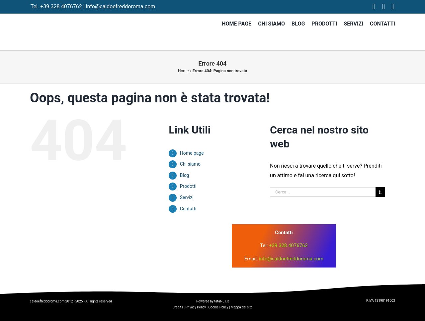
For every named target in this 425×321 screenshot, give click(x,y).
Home (183, 71)
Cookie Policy (218, 307)
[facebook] (374, 7)
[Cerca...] (323, 192)
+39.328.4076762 (61, 6)
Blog (184, 175)
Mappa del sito (242, 307)
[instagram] (383, 7)
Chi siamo (190, 164)
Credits (177, 307)
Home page (192, 153)
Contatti (188, 208)
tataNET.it (221, 301)
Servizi (187, 197)
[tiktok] (392, 7)
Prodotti (188, 186)
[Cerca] (380, 192)
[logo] (149, 235)
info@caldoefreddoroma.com (120, 6)
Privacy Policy (196, 307)
